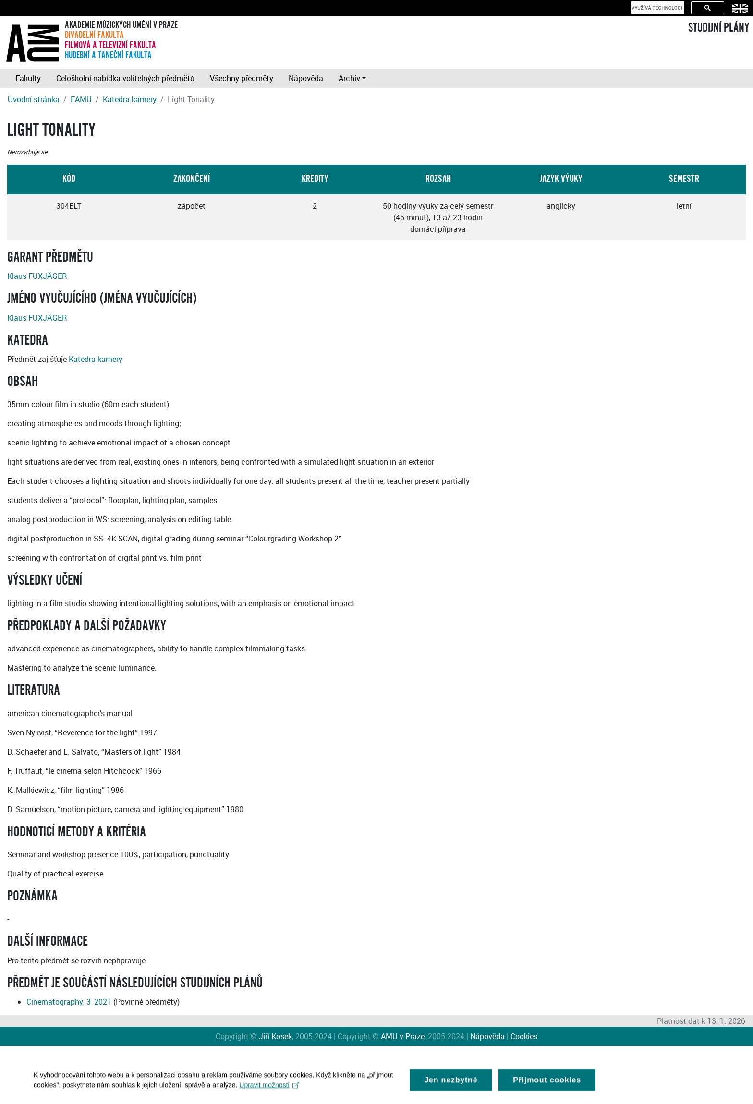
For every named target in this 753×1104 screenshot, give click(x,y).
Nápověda (306, 78)
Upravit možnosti (269, 1088)
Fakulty (28, 78)
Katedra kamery (130, 99)
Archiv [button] (349, 78)
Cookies (523, 1036)
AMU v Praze (403, 1036)
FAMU (81, 99)
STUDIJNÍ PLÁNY (718, 28)
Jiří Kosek (275, 1036)
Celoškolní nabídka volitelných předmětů (125, 78)
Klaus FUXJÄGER (37, 276)
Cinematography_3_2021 (68, 1001)
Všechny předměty (241, 78)
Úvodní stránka (34, 99)
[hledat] (657, 7)
